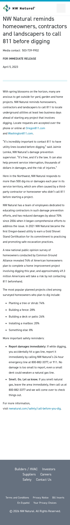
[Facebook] (26, 489)
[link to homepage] (21, 8)
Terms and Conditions (17, 497)
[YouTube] (35, 489)
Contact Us (43, 479)
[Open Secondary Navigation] (61, 8)
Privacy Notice (41, 497)
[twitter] (16, 489)
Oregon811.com (35, 128)
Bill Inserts (58, 497)
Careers (45, 474)
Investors (48, 469)
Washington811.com (20, 133)
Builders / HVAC (26, 469)
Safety (27, 479)
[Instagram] (54, 489)
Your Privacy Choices (45, 503)
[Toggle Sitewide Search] (52, 8)
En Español (23, 503)
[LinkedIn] (45, 489)
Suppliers (30, 474)
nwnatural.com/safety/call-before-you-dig (35, 408)
